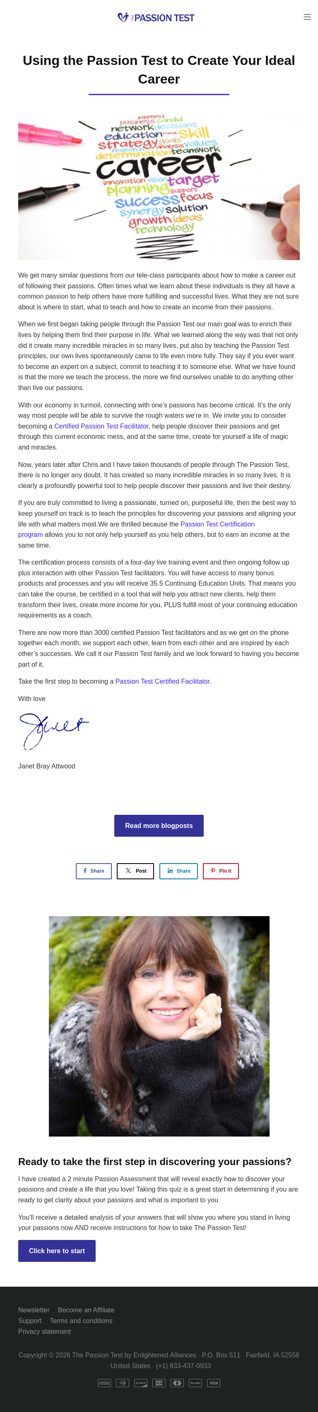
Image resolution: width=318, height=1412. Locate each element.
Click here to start (57, 1250)
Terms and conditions (81, 1320)
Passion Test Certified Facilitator (163, 681)
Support (29, 1320)
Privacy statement (44, 1331)
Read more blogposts (159, 825)
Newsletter (34, 1310)
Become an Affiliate (86, 1310)
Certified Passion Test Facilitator (101, 426)
